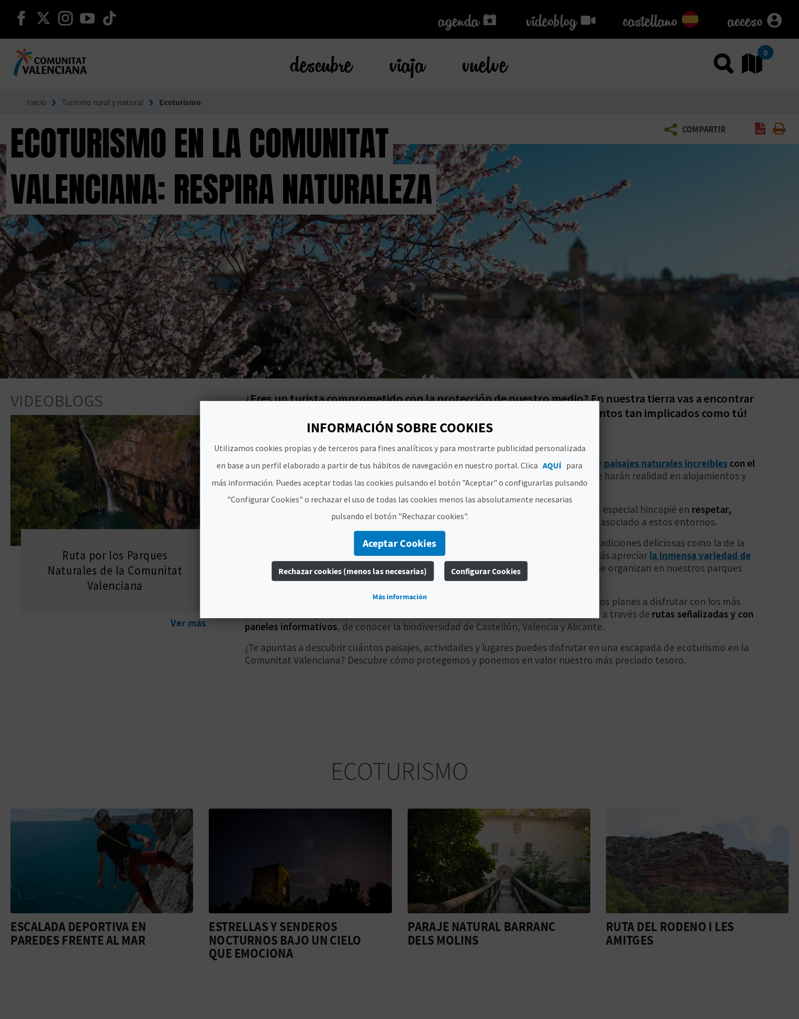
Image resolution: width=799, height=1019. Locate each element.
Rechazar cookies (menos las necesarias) (352, 571)
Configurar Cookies (486, 571)
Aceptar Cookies (399, 543)
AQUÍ (552, 465)
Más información (400, 596)
